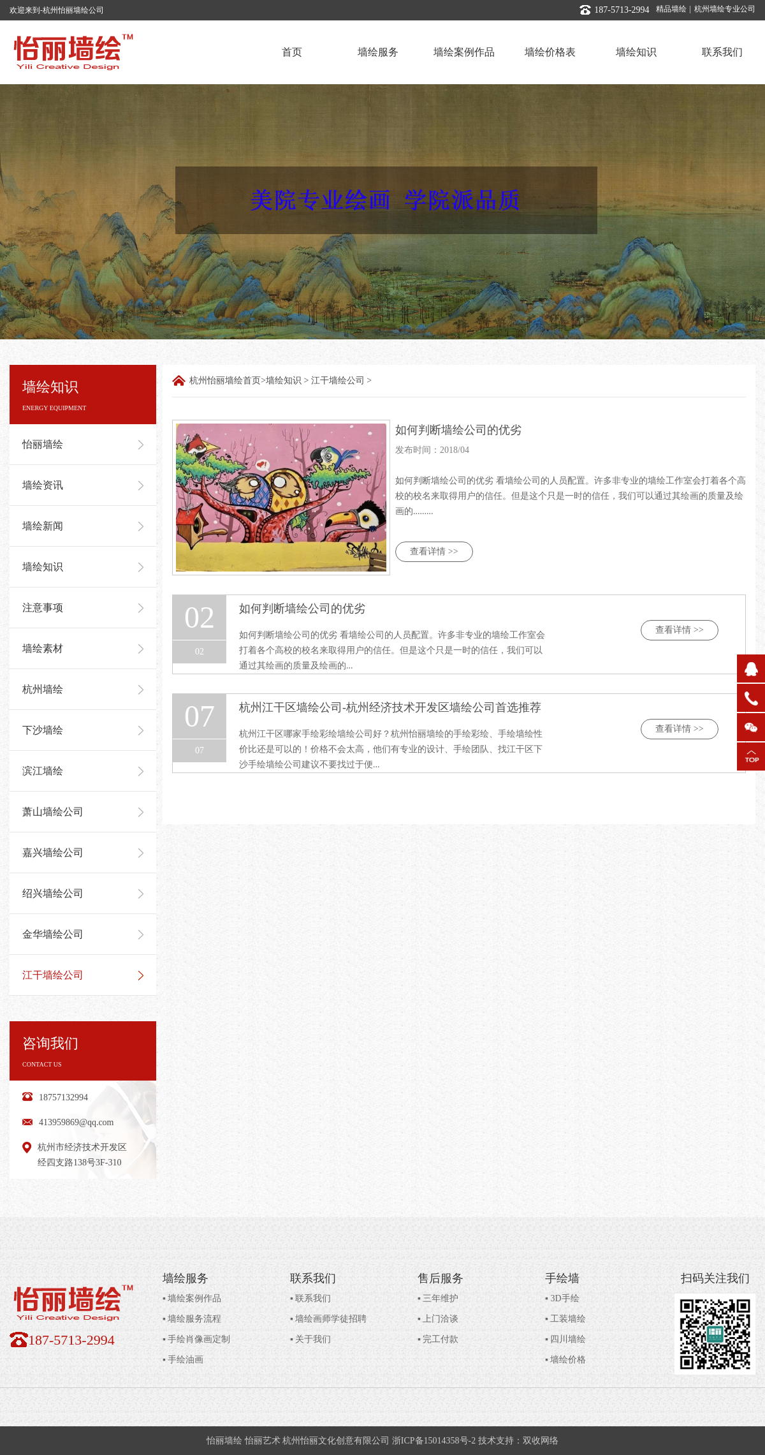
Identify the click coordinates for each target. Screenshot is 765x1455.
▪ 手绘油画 (183, 1359)
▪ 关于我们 (310, 1339)
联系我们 (722, 52)
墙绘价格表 (550, 52)
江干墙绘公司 (82, 975)
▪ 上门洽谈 (438, 1319)
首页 (292, 52)
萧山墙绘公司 (82, 811)
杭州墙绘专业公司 (724, 8)
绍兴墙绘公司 (82, 893)
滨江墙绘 (82, 770)
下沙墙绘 (82, 730)
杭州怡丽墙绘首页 (225, 380)
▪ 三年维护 (438, 1298)
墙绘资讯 (82, 485)
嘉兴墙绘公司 (82, 852)
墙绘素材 (82, 648)
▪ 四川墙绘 (565, 1339)
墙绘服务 (378, 52)
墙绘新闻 (82, 526)
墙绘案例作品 (464, 52)
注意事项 (82, 607)
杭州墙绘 (82, 689)
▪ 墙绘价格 (565, 1359)
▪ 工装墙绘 (565, 1319)
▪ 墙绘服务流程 (192, 1319)
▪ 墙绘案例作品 (192, 1298)
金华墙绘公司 (82, 934)
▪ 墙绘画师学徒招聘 (328, 1319)
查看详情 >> (434, 551)
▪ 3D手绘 (562, 1298)
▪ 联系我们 (310, 1298)
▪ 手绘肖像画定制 (196, 1339)
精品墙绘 (671, 8)
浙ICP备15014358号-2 (434, 1440)
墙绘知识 (636, 52)
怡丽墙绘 (82, 444)
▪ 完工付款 (438, 1339)
